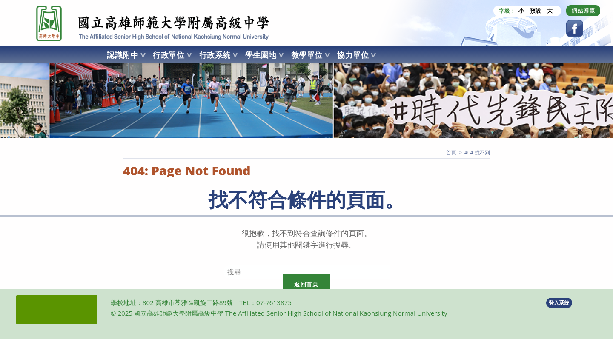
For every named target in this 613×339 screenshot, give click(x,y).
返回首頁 (306, 284)
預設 (535, 11)
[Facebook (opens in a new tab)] (574, 28)
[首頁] (451, 152)
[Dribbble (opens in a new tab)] (583, 10)
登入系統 (559, 302)
